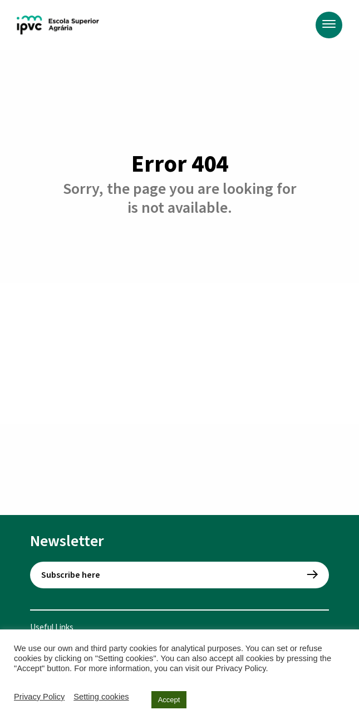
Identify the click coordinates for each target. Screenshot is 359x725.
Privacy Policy (39, 696)
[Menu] (329, 25)
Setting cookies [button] (101, 696)
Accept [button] (169, 700)
